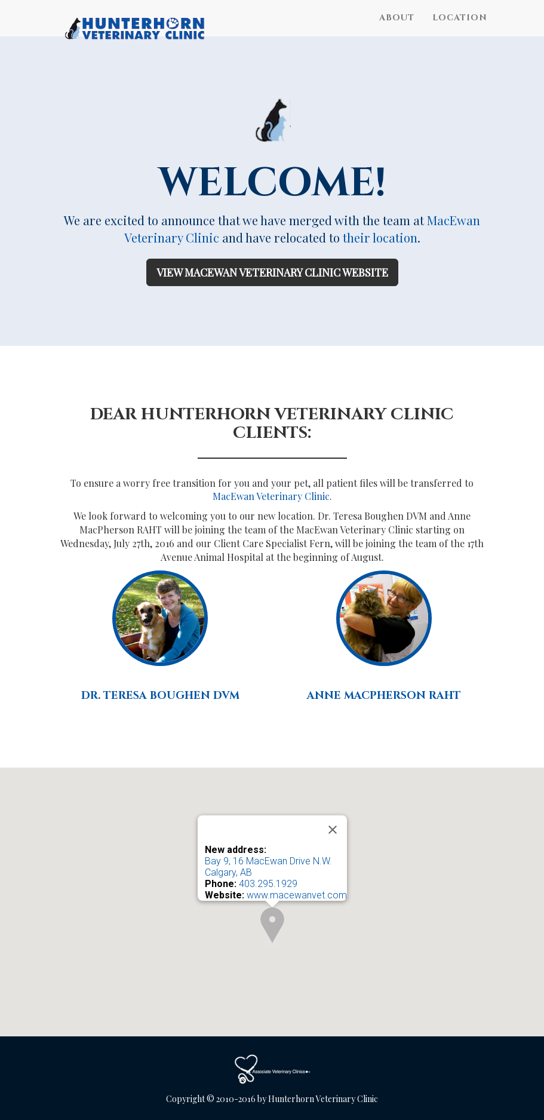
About (396, 29)
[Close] (332, 829)
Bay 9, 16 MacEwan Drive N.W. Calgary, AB (268, 866)
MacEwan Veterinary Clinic (271, 496)
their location (380, 237)
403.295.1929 (268, 883)
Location (459, 29)
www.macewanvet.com (297, 895)
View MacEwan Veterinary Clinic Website (272, 272)
